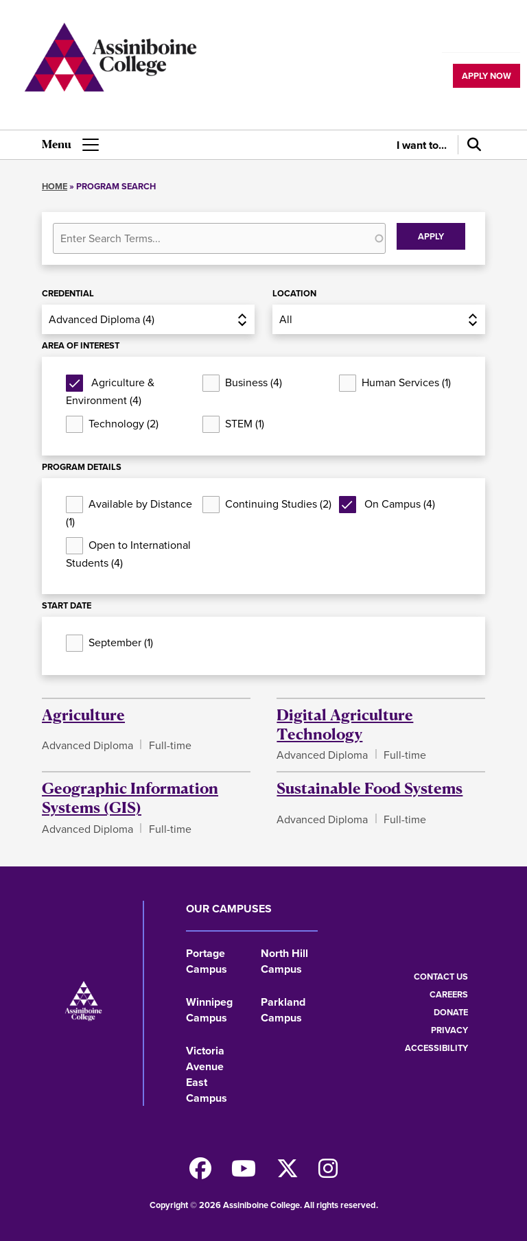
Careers (449, 994)
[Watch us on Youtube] (243, 1173)
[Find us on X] (287, 1173)
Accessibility (436, 1047)
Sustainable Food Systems (369, 787)
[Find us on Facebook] (200, 1173)
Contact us (441, 976)
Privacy (449, 1030)
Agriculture (83, 714)
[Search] (471, 144)
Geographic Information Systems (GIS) (130, 797)
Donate (451, 1012)
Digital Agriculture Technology (345, 724)
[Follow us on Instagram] (328, 1173)
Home (54, 186)
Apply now (486, 75)
